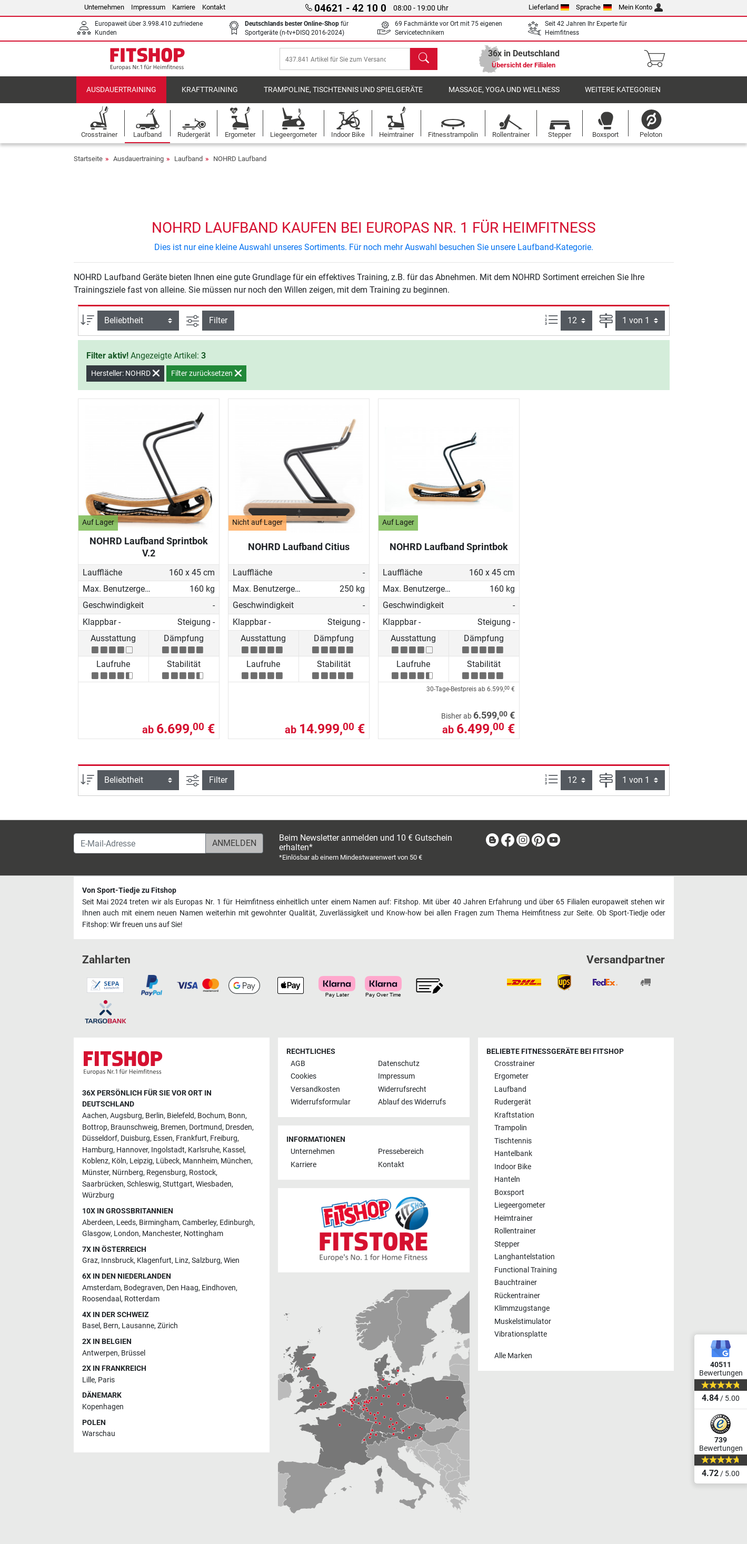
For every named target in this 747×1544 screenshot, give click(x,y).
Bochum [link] (211, 1115)
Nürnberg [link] (127, 1172)
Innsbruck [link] (117, 1261)
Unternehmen (104, 7)
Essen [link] (163, 1138)
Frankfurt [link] (191, 1138)
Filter (218, 328)
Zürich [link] (167, 1326)
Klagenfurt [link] (154, 1261)
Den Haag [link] (182, 1287)
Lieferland (549, 7)
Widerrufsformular (321, 1102)
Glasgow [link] (96, 1233)
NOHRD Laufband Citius (299, 554)
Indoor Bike (512, 1166)
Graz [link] (90, 1261)
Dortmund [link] (205, 1127)
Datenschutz (399, 1063)
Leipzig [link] (141, 1161)
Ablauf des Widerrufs (412, 1102)
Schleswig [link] (143, 1184)
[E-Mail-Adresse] (140, 844)
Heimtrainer (513, 1218)
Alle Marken (513, 1355)
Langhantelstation (524, 1256)
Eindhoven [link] (219, 1287)
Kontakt (213, 7)
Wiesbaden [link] (214, 1184)
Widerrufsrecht (402, 1089)
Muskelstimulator (522, 1321)
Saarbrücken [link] (103, 1184)
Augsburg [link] (126, 1115)
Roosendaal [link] (101, 1299)
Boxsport (509, 1192)
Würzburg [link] (98, 1195)
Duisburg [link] (135, 1138)
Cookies (303, 1076)
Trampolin (510, 1128)
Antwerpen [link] (100, 1353)
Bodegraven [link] (143, 1287)
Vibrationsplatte (520, 1334)
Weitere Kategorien (623, 97)
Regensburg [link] (166, 1172)
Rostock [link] (202, 1172)
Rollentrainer (515, 1231)
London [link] (126, 1233)
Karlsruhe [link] (204, 1149)
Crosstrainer (514, 1063)
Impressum (148, 7)
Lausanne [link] (138, 1326)
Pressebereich (401, 1152)
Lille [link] (88, 1380)
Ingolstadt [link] (168, 1149)
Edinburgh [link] (236, 1222)
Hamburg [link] (97, 1149)
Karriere (183, 7)
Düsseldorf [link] (99, 1138)
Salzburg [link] (206, 1261)
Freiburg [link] (223, 1138)
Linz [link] (181, 1261)
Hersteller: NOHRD (125, 380)
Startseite (88, 166)
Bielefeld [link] (180, 1115)
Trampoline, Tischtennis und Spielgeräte (343, 97)
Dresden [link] (238, 1127)
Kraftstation (514, 1115)
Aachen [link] (94, 1115)
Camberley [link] (199, 1222)
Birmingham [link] (159, 1222)
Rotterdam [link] (142, 1299)
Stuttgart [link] (178, 1184)
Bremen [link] (173, 1127)
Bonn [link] (236, 1115)
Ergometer (511, 1076)
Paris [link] (106, 1380)
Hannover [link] (132, 1149)
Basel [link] (91, 1326)
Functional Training (525, 1270)
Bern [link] (110, 1326)
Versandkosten (315, 1089)
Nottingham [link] (203, 1233)
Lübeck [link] (168, 1161)
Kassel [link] (233, 1149)
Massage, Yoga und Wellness (504, 97)
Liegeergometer (519, 1205)
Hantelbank (513, 1154)
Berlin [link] (154, 1115)
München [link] (236, 1161)
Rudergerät (512, 1102)
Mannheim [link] (200, 1161)
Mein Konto (641, 7)
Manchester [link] (161, 1233)
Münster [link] (95, 1172)
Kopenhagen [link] (103, 1406)
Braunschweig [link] (134, 1127)
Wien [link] (232, 1261)
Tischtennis (513, 1141)
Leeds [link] (126, 1222)
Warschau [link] (98, 1434)
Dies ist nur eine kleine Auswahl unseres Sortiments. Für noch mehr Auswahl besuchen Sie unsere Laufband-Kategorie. (373, 255)
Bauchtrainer (515, 1282)
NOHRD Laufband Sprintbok (449, 554)
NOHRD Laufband (239, 166)
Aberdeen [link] (97, 1222)
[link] (492, 843)
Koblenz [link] (95, 1161)
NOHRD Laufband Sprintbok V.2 (148, 554)
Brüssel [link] (133, 1353)
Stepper (507, 1244)
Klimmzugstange (522, 1308)
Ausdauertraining (121, 97)
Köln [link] (119, 1161)
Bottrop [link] (94, 1127)
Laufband (188, 166)
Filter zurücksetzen (206, 380)
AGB (298, 1063)
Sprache (594, 7)
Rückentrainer (517, 1295)
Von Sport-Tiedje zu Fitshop (129, 890)
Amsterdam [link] (101, 1287)
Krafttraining (210, 97)
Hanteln (507, 1180)
